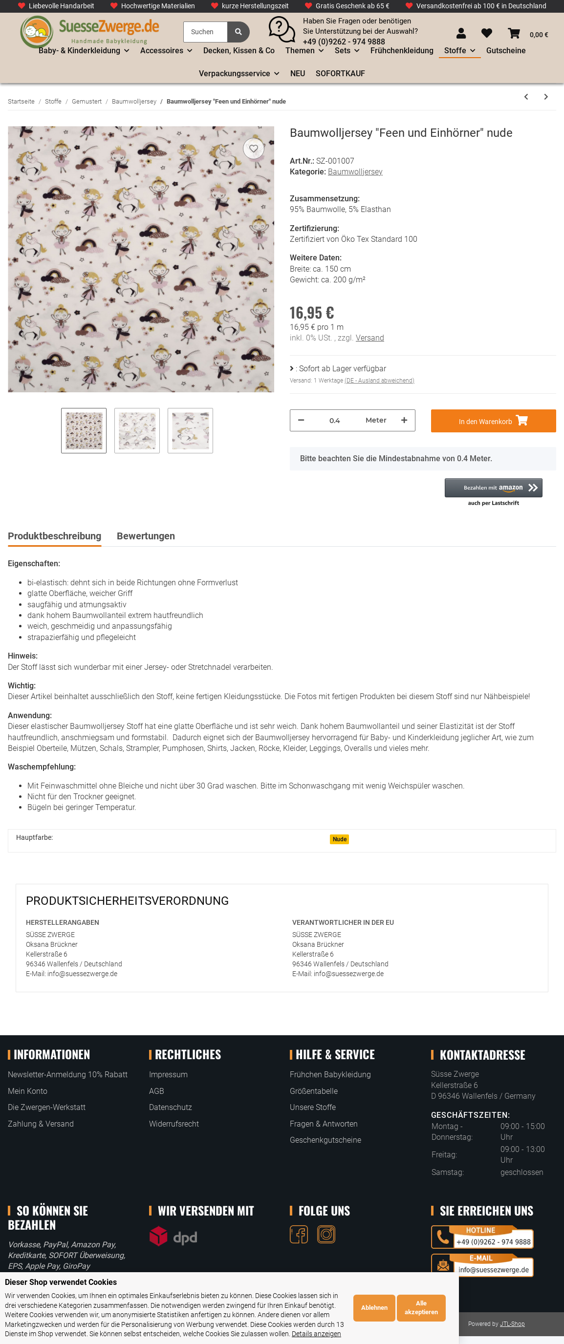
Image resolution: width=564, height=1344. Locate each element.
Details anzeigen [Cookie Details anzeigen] (368, 1334)
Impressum (168, 1074)
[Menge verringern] (301, 420)
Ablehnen (479, 1312)
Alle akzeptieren (526, 1312)
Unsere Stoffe (313, 1107)
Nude (340, 839)
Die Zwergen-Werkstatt (47, 1107)
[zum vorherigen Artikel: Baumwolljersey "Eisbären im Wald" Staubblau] (526, 96)
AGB (156, 1091)
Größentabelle (314, 1091)
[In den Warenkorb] (494, 420)
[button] (461, 34)
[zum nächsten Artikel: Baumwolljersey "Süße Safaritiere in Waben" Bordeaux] (546, 96)
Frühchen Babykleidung (330, 1074)
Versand (370, 337)
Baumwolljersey (355, 171)
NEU (297, 73)
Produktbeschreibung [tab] (54, 536)
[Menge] (335, 420)
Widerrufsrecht (174, 1124)
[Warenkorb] (528, 34)
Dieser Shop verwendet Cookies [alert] (61, 1291)
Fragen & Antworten (324, 1124)
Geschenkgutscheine (325, 1140)
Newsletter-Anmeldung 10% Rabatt (68, 1074)
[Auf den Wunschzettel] (253, 148)
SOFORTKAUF (340, 73)
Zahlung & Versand (41, 1124)
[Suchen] (205, 32)
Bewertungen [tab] (146, 536)
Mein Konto (27, 1091)
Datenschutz (170, 1107)
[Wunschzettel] (487, 34)
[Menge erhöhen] (404, 420)
